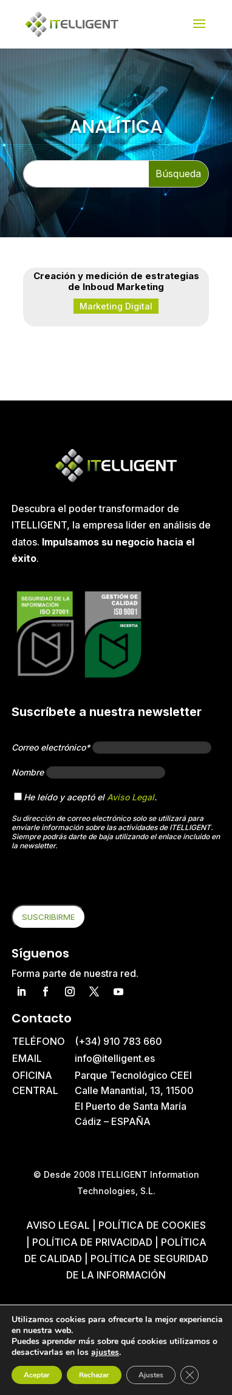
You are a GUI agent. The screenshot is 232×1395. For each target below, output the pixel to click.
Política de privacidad (92, 1242)
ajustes (105, 1352)
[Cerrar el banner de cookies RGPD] (189, 1375)
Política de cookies (152, 1225)
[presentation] (104, 881)
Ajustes (150, 1375)
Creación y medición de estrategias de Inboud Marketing (116, 281)
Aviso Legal (130, 797)
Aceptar (37, 1375)
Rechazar (94, 1375)
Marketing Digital (116, 306)
